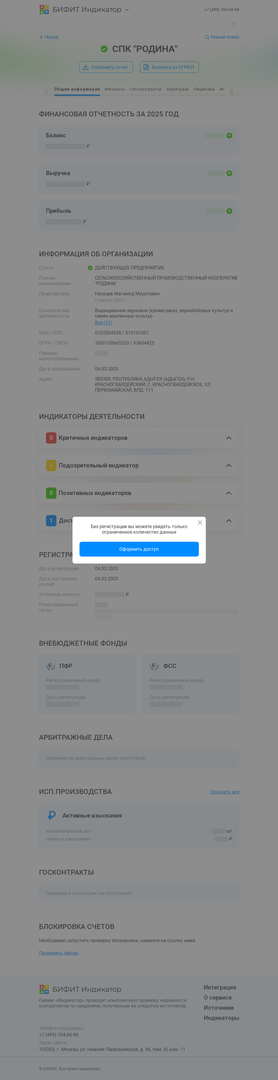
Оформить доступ (139, 549)
